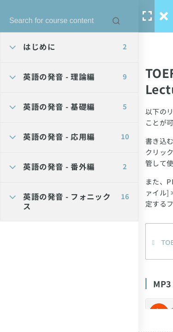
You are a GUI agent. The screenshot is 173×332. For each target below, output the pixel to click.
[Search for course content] (116, 21)
